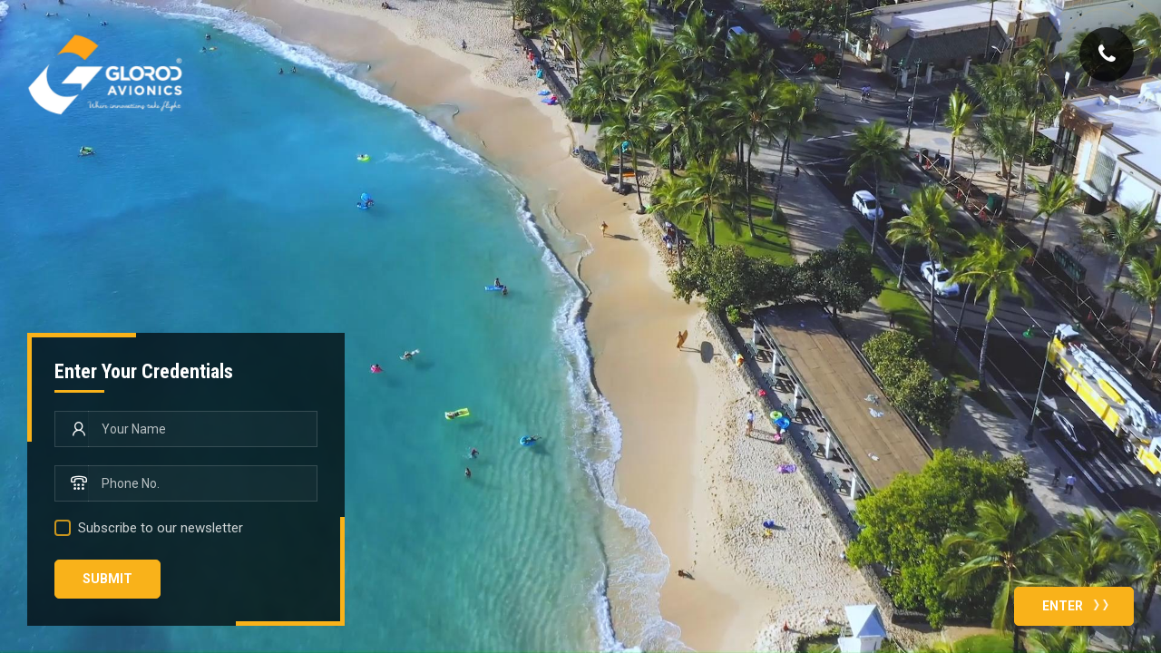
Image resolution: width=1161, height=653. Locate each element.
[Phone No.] (202, 483)
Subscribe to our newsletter (160, 528)
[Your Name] (202, 429)
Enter (1079, 604)
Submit (107, 578)
